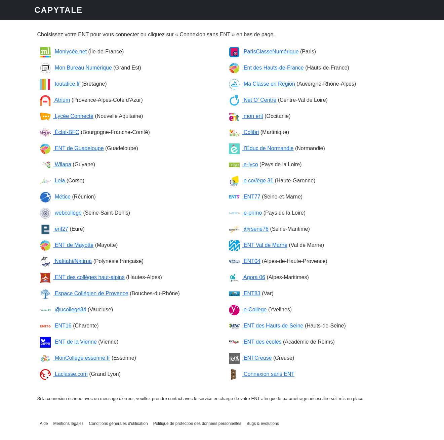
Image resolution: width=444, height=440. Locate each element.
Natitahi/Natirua (66, 261)
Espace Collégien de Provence (84, 293)
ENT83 (244, 293)
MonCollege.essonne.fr (75, 358)
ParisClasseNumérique (264, 51)
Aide (44, 423)
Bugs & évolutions (263, 423)
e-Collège (248, 309)
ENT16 (56, 325)
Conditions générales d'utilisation (118, 423)
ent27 (54, 229)
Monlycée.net (63, 51)
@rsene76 (249, 229)
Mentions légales (68, 423)
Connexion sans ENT (262, 374)
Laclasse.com (64, 374)
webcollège (61, 213)
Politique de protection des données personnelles (197, 423)
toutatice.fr (60, 84)
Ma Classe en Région (262, 84)
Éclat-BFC (59, 132)
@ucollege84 (63, 309)
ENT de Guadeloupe (72, 148)
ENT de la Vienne (68, 342)
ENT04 (244, 261)
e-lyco (243, 164)
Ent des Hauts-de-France (266, 68)
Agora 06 (247, 277)
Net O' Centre (253, 100)
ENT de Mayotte (67, 245)
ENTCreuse (250, 358)
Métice (55, 197)
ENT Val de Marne (258, 245)
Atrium (55, 100)
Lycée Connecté (66, 116)
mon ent (246, 116)
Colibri (244, 132)
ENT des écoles (255, 342)
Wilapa (55, 164)
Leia (52, 180)
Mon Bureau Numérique (76, 68)
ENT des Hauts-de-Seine (266, 325)
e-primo (245, 213)
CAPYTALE (59, 9)
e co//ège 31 (251, 180)
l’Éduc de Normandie (261, 148)
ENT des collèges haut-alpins (82, 277)
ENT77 (244, 197)
